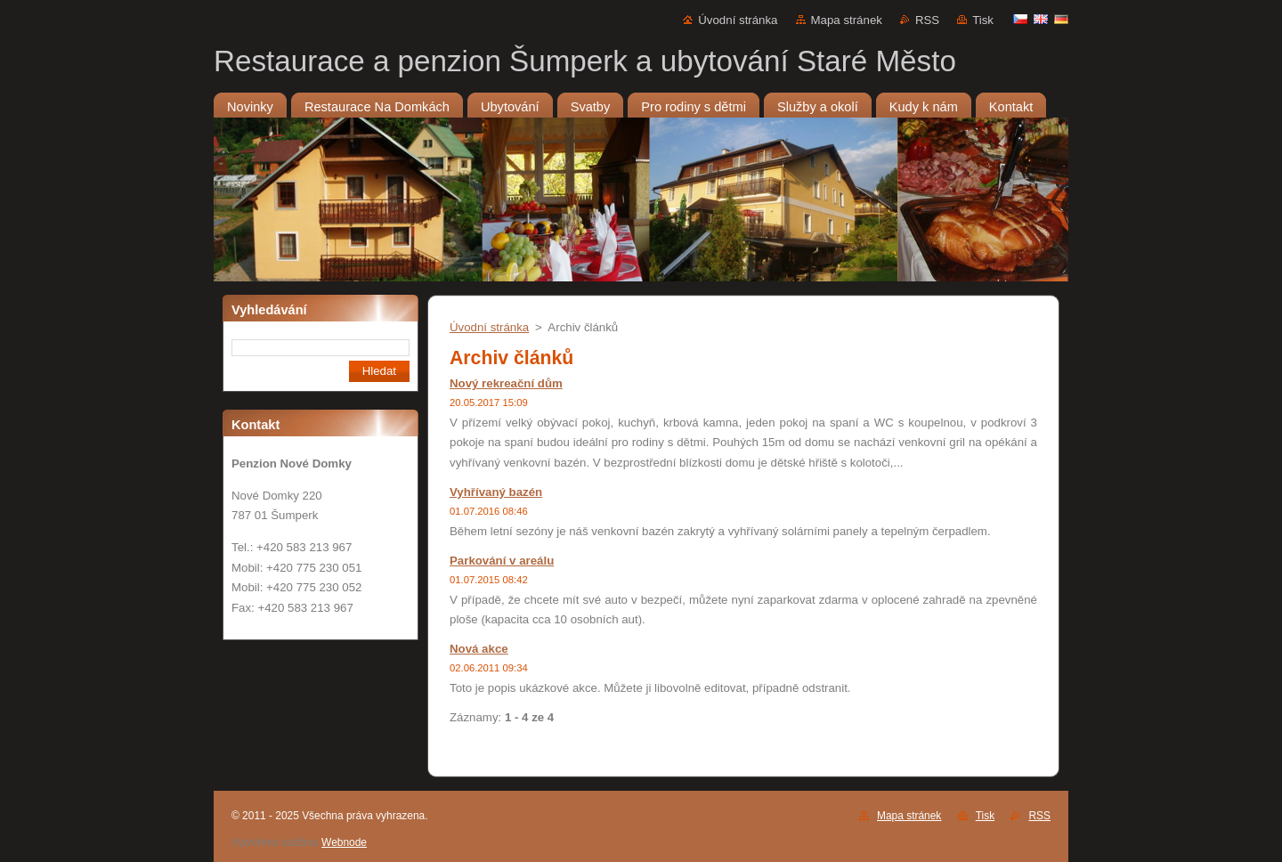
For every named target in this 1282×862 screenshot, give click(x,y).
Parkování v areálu (502, 560)
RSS (927, 20)
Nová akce (479, 648)
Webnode (344, 842)
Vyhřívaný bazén (496, 492)
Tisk (983, 20)
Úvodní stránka (737, 20)
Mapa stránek (846, 20)
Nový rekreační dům (506, 383)
